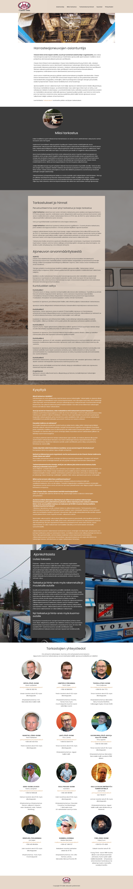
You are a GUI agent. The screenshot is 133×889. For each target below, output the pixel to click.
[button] (64, 40)
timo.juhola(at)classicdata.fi (66, 740)
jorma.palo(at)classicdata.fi (101, 793)
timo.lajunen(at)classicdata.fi (101, 742)
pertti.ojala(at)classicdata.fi (66, 687)
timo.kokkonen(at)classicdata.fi (101, 687)
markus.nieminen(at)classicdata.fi (66, 842)
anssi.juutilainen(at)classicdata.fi (31, 687)
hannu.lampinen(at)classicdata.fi (31, 791)
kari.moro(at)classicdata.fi (66, 791)
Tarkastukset (47, 100)
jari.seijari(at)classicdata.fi (32, 842)
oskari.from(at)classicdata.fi (101, 842)
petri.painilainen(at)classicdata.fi (31, 740)
